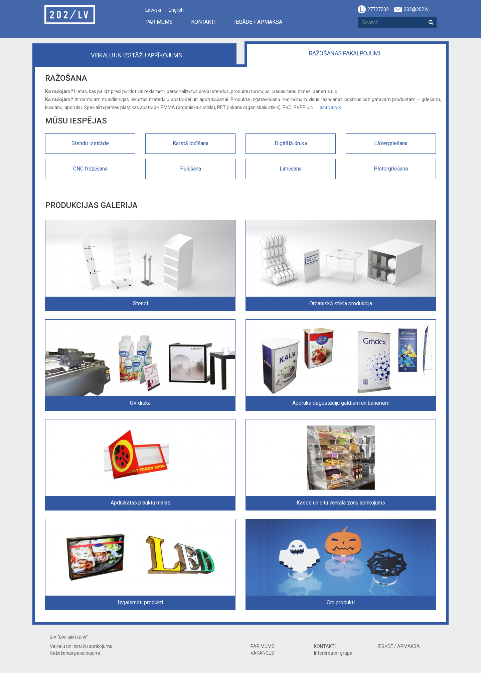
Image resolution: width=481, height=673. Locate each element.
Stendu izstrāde (90, 143)
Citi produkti (341, 602)
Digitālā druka (291, 143)
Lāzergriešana (391, 143)
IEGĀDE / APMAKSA (258, 22)
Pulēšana (190, 168)
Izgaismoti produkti (140, 602)
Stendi (140, 303)
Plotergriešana (391, 168)
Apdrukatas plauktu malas (140, 502)
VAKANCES (262, 653)
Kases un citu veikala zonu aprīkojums (341, 502)
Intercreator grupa (333, 653)
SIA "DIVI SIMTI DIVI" (69, 637)
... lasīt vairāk (328, 107)
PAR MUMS (159, 22)
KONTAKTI (203, 22)
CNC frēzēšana (90, 168)
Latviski (153, 10)
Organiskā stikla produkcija (340, 303)
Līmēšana (291, 168)
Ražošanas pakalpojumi (344, 53)
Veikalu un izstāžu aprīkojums (136, 55)
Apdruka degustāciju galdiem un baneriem (340, 403)
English (176, 10)
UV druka (140, 403)
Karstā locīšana (190, 143)
